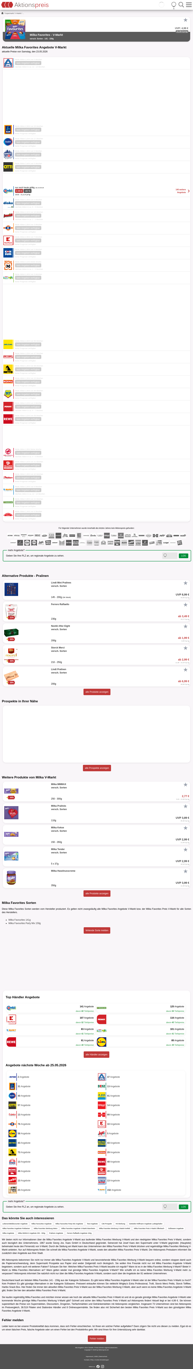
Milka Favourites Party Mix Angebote (69, 1224)
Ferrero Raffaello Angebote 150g (79, 1233)
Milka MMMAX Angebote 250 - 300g (31, 1233)
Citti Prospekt (107, 1224)
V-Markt (18, 13)
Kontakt (86, 1360)
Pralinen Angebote (56, 1233)
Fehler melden (97, 1338)
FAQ (91, 1360)
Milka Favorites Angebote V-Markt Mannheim (78, 1228)
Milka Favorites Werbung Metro (45, 1228)
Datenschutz (103, 1356)
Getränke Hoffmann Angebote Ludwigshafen (145, 1224)
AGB (96, 1356)
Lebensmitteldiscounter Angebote (15, 1224)
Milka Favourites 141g (19, 920)
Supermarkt (9, 13)
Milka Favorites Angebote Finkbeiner (16, 1228)
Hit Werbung (120, 1224)
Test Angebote (92, 1224)
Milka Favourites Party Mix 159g (24, 923)
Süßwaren (84, 1280)
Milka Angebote (8, 1233)
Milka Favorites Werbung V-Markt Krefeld (114, 1228)
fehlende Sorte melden (97, 930)
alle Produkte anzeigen (96, 692)
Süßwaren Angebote (176, 1228)
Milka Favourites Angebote (41, 1224)
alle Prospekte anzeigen (97, 768)
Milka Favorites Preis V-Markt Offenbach (149, 1228)
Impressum (89, 1356)
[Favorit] (185, 20)
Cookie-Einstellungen (102, 1360)
